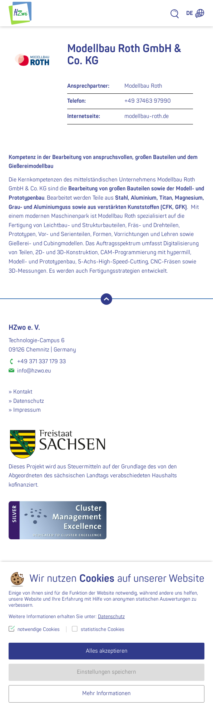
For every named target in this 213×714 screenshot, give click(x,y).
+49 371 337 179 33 (41, 361)
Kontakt (22, 391)
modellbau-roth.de (146, 116)
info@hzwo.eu (34, 370)
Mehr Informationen (106, 693)
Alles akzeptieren (107, 650)
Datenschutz (28, 401)
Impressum (27, 409)
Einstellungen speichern (106, 672)
